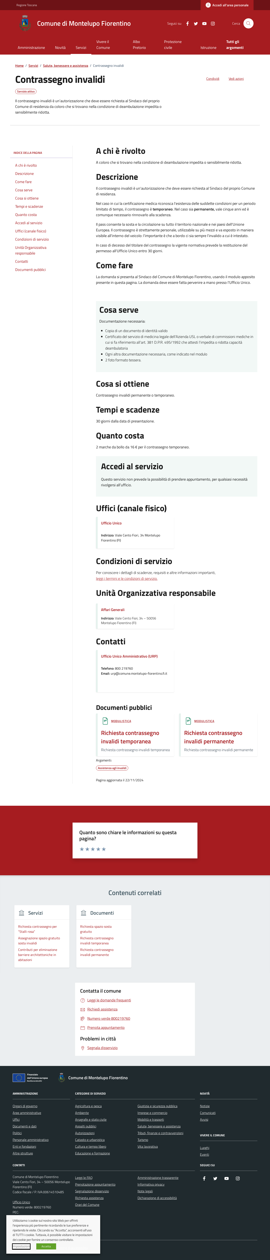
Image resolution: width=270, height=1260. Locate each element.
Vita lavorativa (148, 1146)
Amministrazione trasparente (158, 1177)
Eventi (204, 1154)
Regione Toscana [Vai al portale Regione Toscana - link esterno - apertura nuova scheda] (26, 5)
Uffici (16, 1119)
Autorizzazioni (84, 1132)
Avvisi (204, 1119)
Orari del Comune (87, 1204)
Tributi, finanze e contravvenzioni (160, 1132)
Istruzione (208, 47)
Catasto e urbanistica (90, 1139)
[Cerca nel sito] (248, 23)
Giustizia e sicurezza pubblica (157, 1106)
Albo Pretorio (139, 44)
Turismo (143, 1139)
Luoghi (204, 1147)
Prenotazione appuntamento (95, 1184)
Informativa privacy (151, 1184)
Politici (17, 1132)
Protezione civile (173, 44)
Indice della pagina (41, 152)
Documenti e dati (24, 1126)
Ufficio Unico (21, 1202)
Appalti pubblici (85, 1126)
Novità (60, 47)
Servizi (81, 47)
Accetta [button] (46, 1246)
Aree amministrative (27, 1112)
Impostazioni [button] (21, 1246)
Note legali (145, 1191)
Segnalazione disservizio (92, 1191)
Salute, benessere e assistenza (159, 1126)
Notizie (205, 1106)
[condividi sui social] (209, 78)
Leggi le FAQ (84, 1177)
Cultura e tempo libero (90, 1146)
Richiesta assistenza (89, 1197)
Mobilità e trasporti (151, 1119)
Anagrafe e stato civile (91, 1119)
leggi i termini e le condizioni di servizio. (127, 578)
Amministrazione (31, 47)
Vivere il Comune (103, 44)
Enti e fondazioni (24, 1146)
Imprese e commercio (152, 1112)
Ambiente (82, 1112)
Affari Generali (112, 610)
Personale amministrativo (31, 1139)
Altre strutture (23, 1153)
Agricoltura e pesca (88, 1106)
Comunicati (208, 1112)
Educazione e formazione (92, 1153)
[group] (42, 939)
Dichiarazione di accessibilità (157, 1197)
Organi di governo (25, 1106)
